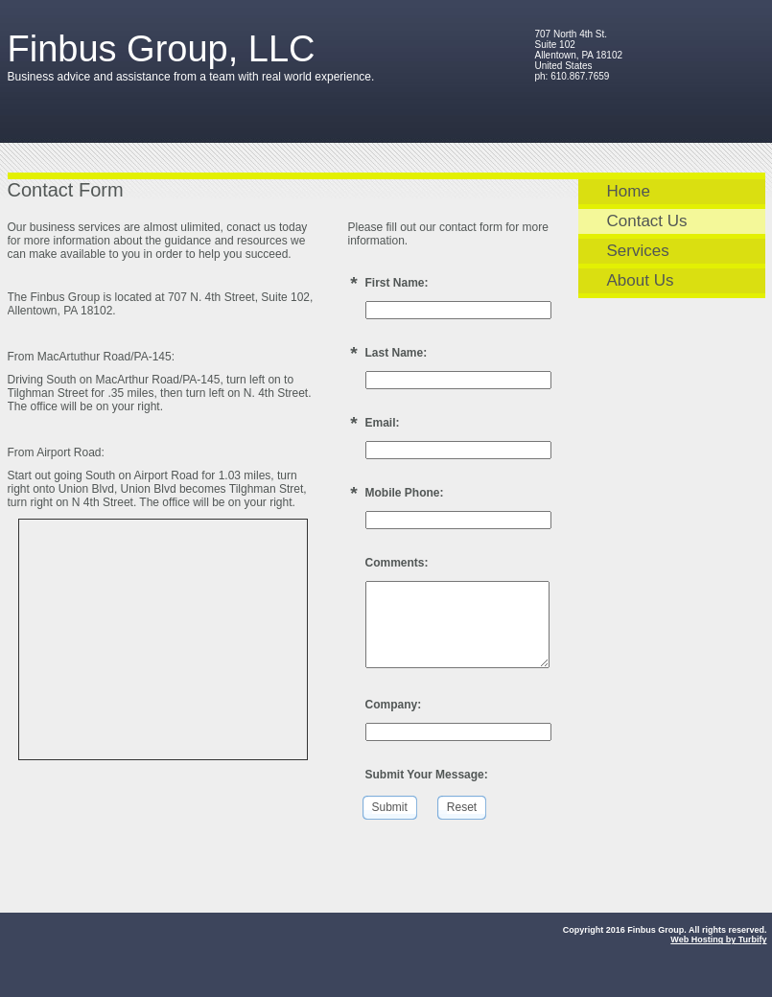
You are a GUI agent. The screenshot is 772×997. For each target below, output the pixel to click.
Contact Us (647, 221)
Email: (382, 422)
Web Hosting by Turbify (718, 939)
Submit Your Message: (426, 774)
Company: (393, 704)
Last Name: (396, 352)
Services (638, 251)
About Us (640, 280)
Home (628, 191)
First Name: (397, 283)
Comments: (397, 562)
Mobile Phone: (404, 492)
